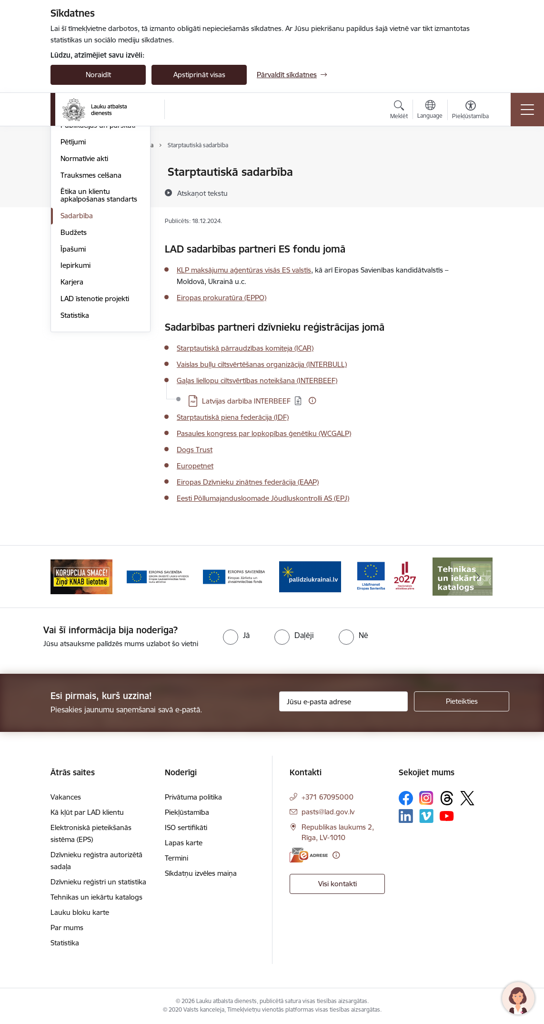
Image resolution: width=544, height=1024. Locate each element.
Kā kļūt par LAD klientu (87, 812)
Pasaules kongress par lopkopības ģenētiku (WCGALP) (264, 433)
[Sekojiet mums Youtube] (447, 815)
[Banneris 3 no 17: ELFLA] (158, 575)
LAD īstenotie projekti (94, 411)
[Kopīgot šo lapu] (480, 191)
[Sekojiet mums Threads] (447, 798)
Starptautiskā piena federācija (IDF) (233, 417)
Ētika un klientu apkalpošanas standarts (98, 308)
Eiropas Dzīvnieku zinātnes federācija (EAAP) (248, 482)
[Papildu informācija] (312, 400)
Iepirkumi (75, 378)
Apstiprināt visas (199, 74)
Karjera (71, 395)
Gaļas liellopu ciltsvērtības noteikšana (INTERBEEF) (257, 380)
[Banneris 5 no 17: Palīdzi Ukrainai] (310, 575)
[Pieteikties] (461, 701)
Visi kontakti (337, 883)
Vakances (65, 796)
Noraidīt (98, 74)
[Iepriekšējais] (66, 576)
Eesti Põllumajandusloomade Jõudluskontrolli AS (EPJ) (263, 498)
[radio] (236, 635)
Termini (176, 857)
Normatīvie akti (84, 271)
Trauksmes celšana (90, 288)
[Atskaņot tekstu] (202, 193)
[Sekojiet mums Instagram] (426, 798)
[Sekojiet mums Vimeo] (426, 816)
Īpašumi (73, 362)
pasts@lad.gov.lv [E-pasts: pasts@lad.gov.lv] (328, 811)
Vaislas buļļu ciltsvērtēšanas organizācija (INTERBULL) (262, 364)
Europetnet (195, 465)
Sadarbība (76, 329)
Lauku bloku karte (79, 912)
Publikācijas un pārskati (97, 238)
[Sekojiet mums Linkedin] (406, 816)
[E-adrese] (309, 855)
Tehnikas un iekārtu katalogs (96, 897)
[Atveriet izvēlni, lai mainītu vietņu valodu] (430, 111)
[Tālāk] (478, 576)
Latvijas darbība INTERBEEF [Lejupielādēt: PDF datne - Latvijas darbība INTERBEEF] (246, 401)
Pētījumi (73, 255)
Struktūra (75, 205)
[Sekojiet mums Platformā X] (467, 798)
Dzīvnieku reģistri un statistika (98, 881)
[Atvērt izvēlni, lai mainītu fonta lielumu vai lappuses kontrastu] (470, 111)
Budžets (73, 345)
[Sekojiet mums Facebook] (406, 798)
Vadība (71, 188)
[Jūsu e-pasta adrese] (343, 701)
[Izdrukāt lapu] (480, 168)
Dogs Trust (194, 449)
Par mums (76, 172)
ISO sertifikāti (186, 827)
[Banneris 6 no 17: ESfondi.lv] (386, 575)
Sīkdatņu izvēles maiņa (201, 873)
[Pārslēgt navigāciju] (527, 109)
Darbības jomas (85, 222)
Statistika (74, 428)
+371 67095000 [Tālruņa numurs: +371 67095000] (327, 796)
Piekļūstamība (187, 812)
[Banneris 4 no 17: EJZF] (234, 575)
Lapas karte (183, 842)
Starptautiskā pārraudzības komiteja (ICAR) (245, 348)
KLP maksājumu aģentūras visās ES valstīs (244, 269)
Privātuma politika (193, 796)
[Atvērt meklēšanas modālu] (399, 111)
